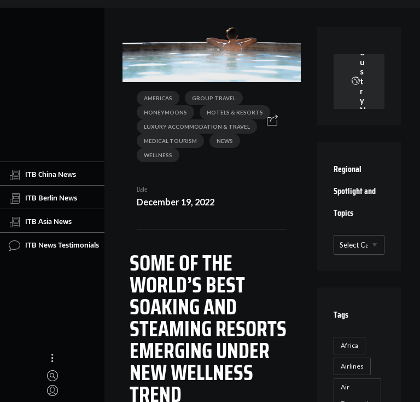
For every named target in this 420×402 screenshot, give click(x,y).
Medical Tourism (170, 140)
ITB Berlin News (43, 198)
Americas (158, 98)
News (225, 140)
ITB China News (42, 175)
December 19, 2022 (175, 202)
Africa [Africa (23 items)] (349, 345)
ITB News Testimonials (54, 245)
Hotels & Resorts (235, 112)
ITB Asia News (40, 222)
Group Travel (214, 98)
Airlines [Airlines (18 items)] (352, 366)
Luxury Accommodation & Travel (197, 126)
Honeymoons (165, 112)
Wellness (158, 155)
